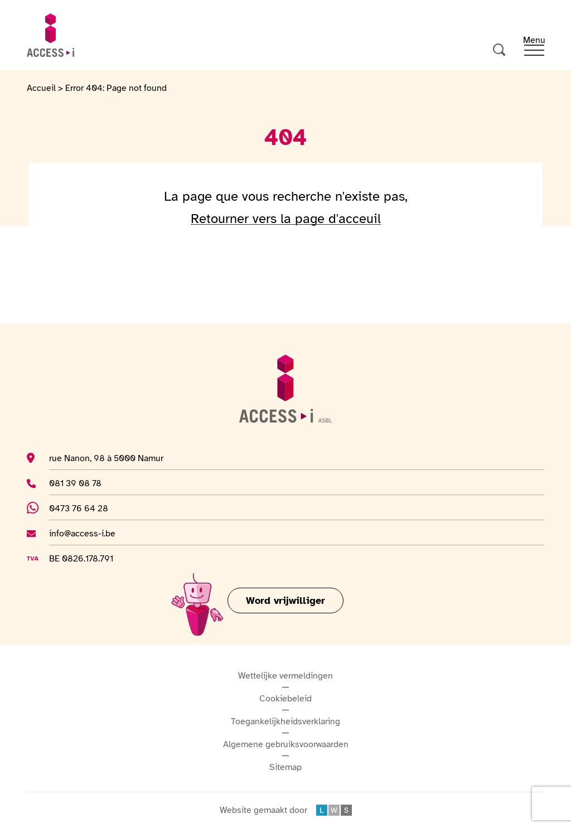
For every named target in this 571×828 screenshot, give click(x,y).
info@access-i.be (82, 533)
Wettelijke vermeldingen (285, 675)
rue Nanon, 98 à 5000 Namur (106, 458)
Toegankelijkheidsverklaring (285, 721)
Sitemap (285, 767)
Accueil (41, 88)
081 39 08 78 (82, 483)
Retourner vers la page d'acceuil (286, 218)
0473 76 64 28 (86, 508)
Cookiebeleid (285, 698)
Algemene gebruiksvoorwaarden (286, 744)
